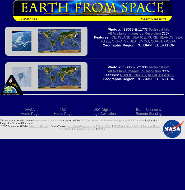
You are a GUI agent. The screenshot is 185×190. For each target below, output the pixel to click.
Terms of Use (104, 126)
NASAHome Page (30, 112)
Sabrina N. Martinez (38, 126)
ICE (113, 37)
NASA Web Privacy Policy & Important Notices (137, 126)
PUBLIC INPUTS (133, 75)
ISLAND (124, 37)
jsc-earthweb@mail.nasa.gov (81, 126)
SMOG (143, 41)
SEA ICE (139, 37)
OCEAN (170, 41)
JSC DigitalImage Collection (103, 112)
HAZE (105, 41)
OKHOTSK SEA (124, 41)
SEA (178, 37)
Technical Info (159, 29)
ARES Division (135, 120)
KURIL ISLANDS (160, 37)
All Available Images (123, 33)
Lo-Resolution (150, 33)
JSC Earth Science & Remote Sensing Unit (103, 120)
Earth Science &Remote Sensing (149, 112)
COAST (156, 41)
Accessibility (65, 128)
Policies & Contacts (83, 128)
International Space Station (47, 120)
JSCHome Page (63, 112)
